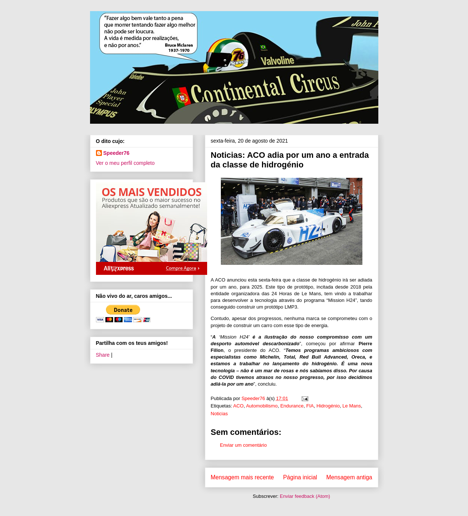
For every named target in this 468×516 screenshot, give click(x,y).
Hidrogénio (328, 406)
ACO (238, 406)
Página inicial (300, 477)
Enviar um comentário (243, 445)
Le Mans (351, 406)
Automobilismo (262, 406)
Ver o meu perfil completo (125, 163)
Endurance (291, 406)
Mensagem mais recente (242, 477)
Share (103, 355)
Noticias (219, 413)
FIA (310, 406)
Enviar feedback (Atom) (305, 496)
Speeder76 (116, 153)
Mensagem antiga (349, 477)
